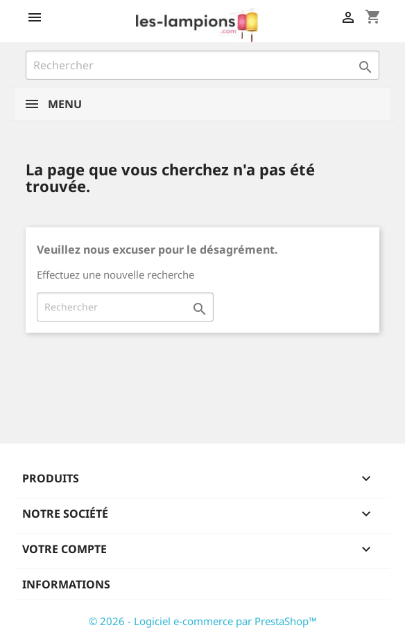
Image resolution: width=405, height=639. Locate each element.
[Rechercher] (202, 65)
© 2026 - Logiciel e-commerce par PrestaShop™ (203, 621)
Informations (66, 584)
